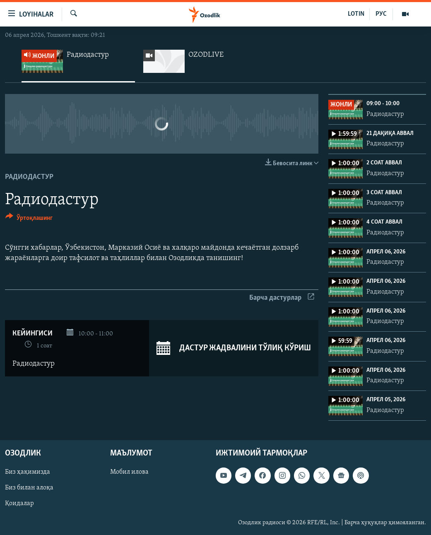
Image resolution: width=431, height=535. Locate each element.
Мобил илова (129, 472)
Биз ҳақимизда (27, 472)
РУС (381, 14)
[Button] (29, 219)
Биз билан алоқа (29, 488)
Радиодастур (29, 177)
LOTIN (356, 14)
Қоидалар (19, 504)
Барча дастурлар (281, 298)
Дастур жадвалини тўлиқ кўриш (234, 348)
